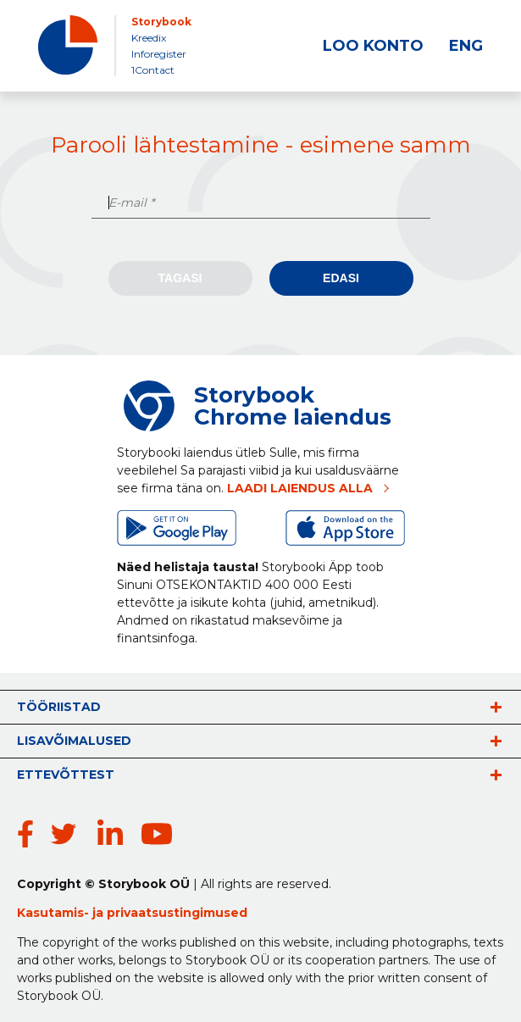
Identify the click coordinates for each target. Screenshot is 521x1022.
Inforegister (158, 53)
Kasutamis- (54, 912)
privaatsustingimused (177, 912)
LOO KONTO (373, 45)
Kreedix (148, 37)
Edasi (341, 278)
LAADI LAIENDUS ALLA (300, 488)
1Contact (153, 70)
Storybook (161, 21)
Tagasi (180, 278)
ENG (466, 45)
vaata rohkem (496, 707)
